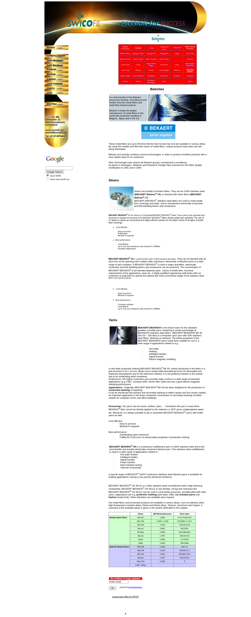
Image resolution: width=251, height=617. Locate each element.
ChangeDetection (135, 587)
